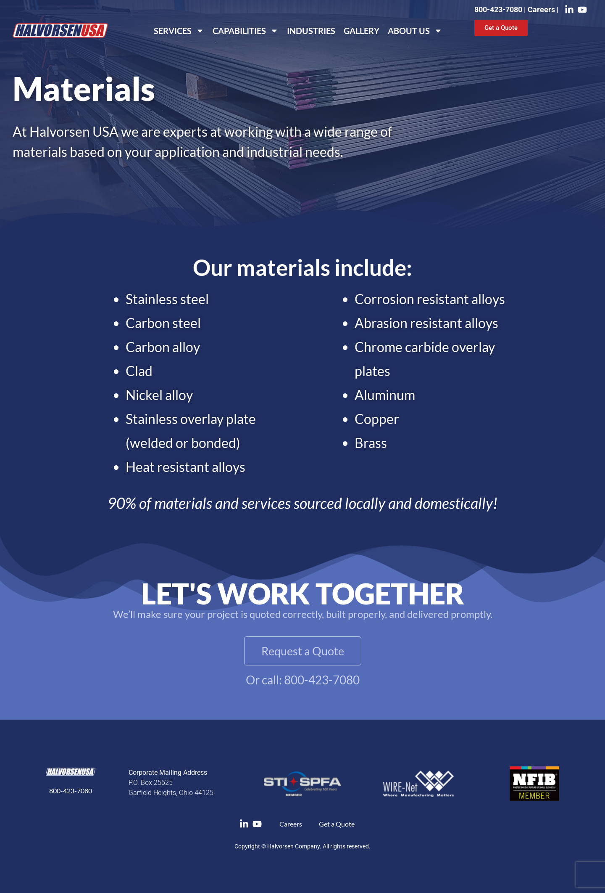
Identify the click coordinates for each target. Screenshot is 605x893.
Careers (542, 9)
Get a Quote (337, 824)
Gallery (361, 31)
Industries (311, 31)
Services (179, 30)
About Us (415, 30)
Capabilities (246, 30)
